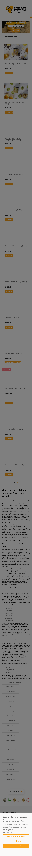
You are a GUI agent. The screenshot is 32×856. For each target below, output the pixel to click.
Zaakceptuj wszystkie (16, 846)
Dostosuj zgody (16, 841)
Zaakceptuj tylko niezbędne (16, 836)
